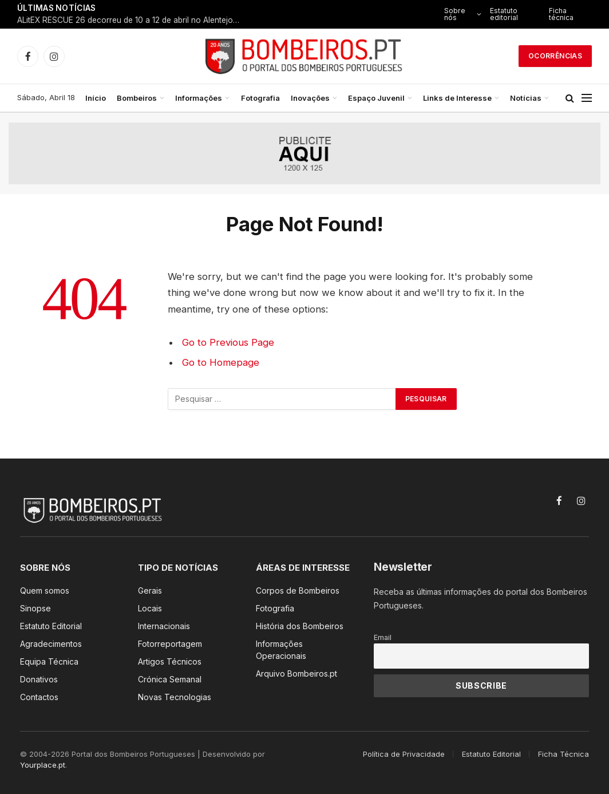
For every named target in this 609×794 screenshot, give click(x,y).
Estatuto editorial (504, 14)
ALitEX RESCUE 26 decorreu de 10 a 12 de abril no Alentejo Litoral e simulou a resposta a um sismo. (131, 20)
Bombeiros (137, 97)
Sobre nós (454, 14)
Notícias (525, 97)
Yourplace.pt (42, 764)
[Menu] (587, 98)
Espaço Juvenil (376, 97)
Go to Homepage (220, 362)
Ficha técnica (561, 14)
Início (95, 97)
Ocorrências (555, 56)
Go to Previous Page (228, 342)
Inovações (310, 97)
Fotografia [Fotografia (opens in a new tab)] (260, 97)
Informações (198, 97)
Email (382, 637)
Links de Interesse (457, 97)
